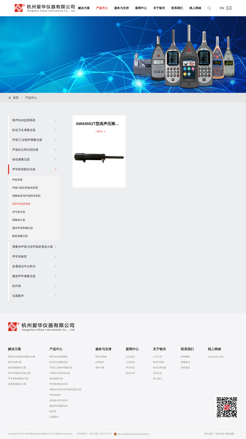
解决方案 (84, 8)
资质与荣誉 (158, 362)
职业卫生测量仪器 (59, 362)
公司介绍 (157, 356)
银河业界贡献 (159, 367)
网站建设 (209, 434)
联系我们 (177, 8)
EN (222, 8)
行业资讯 (130, 362)
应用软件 (99, 362)
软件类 (53, 411)
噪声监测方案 (15, 362)
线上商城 (195, 8)
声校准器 (17, 181)
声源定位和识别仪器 (60, 373)
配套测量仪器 (20, 237)
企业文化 (157, 373)
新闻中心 (141, 8)
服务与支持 (121, 8)
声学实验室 (55, 395)
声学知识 (130, 367)
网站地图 (229, 434)
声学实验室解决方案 (18, 378)
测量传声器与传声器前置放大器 (65, 389)
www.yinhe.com (216, 356)
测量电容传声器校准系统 (26, 197)
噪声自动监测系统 (59, 356)
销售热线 (185, 367)
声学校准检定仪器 (59, 384)
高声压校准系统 (21, 205)
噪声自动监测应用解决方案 (21, 356)
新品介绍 (130, 373)
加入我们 (157, 378)
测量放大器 (18, 221)
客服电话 (185, 362)
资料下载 (99, 367)
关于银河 (159, 8)
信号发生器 (18, 213)
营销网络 (185, 356)
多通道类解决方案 (17, 384)
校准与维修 (101, 356)
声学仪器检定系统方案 (19, 373)
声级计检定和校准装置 (25, 189)
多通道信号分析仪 (59, 400)
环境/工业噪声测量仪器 (61, 367)
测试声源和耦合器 (22, 229)
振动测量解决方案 (17, 367)
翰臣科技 (219, 434)
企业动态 (130, 356)
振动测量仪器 (56, 378)
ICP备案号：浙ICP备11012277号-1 (94, 434)
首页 (16, 99)
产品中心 (102, 8)
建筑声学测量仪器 (59, 406)
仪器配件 (54, 417)
